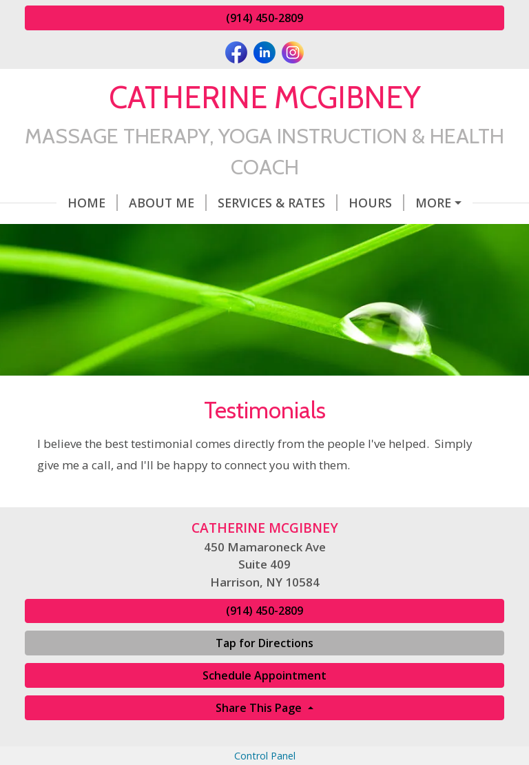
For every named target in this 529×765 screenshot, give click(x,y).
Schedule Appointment (264, 675)
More (433, 202)
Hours (376, 202)
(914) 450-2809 (264, 18)
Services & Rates (278, 202)
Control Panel (264, 755)
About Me (168, 202)
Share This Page (260, 707)
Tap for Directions (264, 643)
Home (93, 202)
